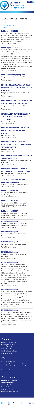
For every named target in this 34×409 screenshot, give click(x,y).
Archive (5, 27)
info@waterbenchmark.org (9, 391)
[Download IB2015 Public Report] (9, 231)
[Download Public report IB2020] (9, 47)
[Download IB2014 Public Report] (9, 242)
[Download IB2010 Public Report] (9, 310)
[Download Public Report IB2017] (9, 211)
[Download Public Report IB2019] (9, 190)
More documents (6, 353)
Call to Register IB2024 (8, 342)
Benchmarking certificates (9, 351)
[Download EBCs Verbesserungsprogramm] (13, 74)
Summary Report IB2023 (8, 345)
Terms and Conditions (7, 347)
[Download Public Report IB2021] (9, 31)
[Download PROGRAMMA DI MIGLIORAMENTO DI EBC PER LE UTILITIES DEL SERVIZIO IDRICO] (15, 131)
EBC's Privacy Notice (7, 349)
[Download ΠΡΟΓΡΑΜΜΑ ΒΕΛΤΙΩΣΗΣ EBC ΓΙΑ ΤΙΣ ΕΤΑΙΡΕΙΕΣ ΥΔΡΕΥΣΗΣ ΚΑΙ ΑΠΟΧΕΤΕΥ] (15, 117)
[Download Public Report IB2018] (9, 201)
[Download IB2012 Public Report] (9, 262)
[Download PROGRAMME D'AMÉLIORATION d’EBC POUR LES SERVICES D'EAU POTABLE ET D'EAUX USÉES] (16, 88)
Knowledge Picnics (8, 25)
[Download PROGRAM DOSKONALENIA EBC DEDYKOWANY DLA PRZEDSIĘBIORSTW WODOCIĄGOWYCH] (16, 144)
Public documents (8, 23)
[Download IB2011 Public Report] (9, 289)
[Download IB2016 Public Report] (9, 221)
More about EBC (6, 370)
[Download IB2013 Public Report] (9, 252)
